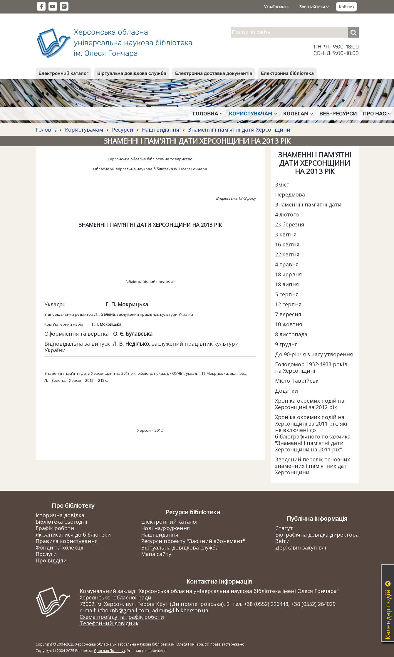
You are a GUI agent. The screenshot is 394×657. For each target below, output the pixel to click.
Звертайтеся (314, 6)
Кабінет (346, 6)
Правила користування (67, 541)
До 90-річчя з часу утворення (314, 354)
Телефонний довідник (109, 623)
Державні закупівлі (300, 547)
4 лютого (287, 214)
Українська (276, 6)
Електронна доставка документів (213, 73)
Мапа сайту (156, 553)
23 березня (289, 224)
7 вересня (288, 314)
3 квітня (285, 234)
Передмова (290, 194)
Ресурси (122, 129)
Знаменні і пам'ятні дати (308, 204)
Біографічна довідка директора (317, 534)
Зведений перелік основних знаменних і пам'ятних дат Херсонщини (312, 465)
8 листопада (291, 334)
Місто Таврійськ (296, 380)
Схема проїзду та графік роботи (122, 616)
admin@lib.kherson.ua (180, 610)
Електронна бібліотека (287, 73)
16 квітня (287, 244)
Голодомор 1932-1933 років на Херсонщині (311, 367)
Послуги (46, 553)
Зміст (282, 184)
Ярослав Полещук (109, 650)
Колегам (298, 113)
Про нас (377, 113)
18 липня (287, 284)
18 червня (288, 274)
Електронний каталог (63, 73)
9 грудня (286, 344)
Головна (208, 113)
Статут (284, 528)
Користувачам (253, 113)
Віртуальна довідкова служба (131, 73)
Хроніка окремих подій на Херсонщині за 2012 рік (309, 403)
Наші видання (160, 129)
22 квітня (287, 254)
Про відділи (51, 560)
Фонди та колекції (59, 547)
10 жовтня (288, 324)
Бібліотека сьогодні (61, 521)
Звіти (282, 541)
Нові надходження (165, 528)
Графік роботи (55, 528)
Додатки (286, 390)
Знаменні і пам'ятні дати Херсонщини (238, 129)
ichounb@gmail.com (123, 610)
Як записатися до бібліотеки (73, 534)
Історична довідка (60, 515)
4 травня (287, 264)
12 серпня (288, 304)
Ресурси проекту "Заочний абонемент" (193, 541)
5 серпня (287, 294)
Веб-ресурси (338, 113)
